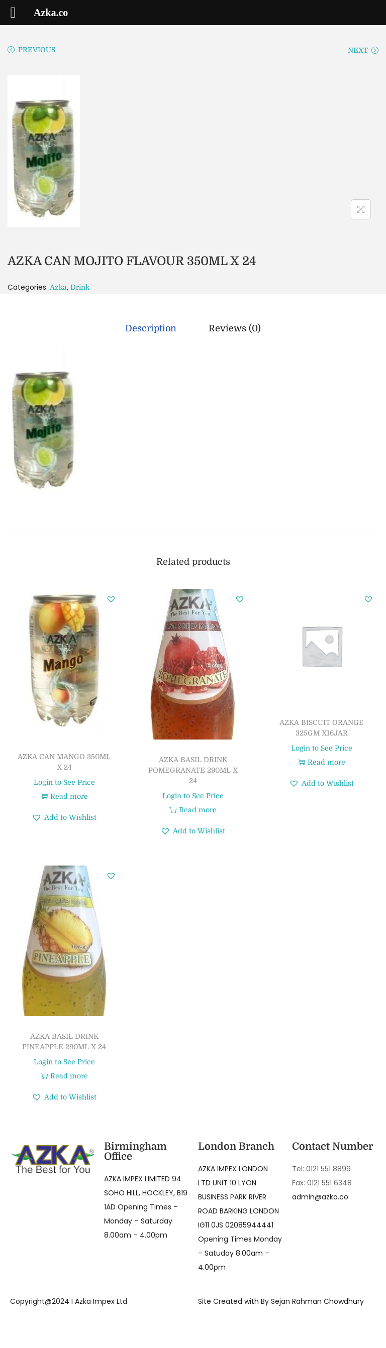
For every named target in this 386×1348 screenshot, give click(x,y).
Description (150, 328)
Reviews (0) (235, 328)
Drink (79, 287)
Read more (64, 796)
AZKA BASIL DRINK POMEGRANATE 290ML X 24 (193, 770)
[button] (111, 599)
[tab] (150, 328)
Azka (58, 287)
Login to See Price (64, 782)
